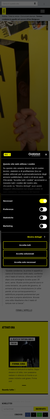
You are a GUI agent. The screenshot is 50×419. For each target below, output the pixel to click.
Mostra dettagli (34, 237)
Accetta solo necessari (25, 262)
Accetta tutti (25, 245)
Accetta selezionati (25, 254)
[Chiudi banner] (46, 155)
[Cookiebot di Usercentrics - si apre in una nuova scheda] (29, 154)
